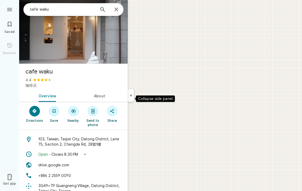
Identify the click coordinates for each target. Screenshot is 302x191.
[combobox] (62, 9)
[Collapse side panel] (131, 95)
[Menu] (9, 9)
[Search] (102, 10)
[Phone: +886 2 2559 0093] (73, 175)
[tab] (46, 95)
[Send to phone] (92, 116)
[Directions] (34, 114)
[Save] (54, 114)
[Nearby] (73, 114)
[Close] (116, 9)
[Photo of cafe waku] (73, 32)
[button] (73, 154)
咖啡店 (31, 85)
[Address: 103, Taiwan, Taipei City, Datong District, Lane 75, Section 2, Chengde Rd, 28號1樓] (73, 141)
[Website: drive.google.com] (73, 165)
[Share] (112, 114)
